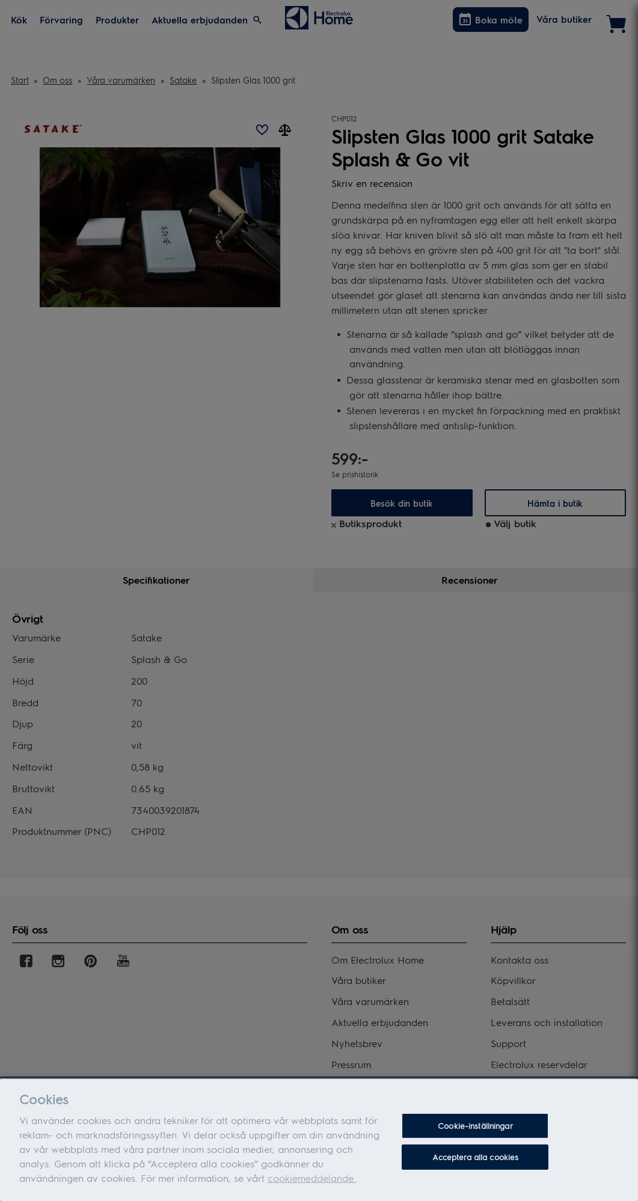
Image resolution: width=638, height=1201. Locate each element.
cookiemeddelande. (312, 1178)
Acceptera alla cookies (475, 1157)
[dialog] (319, 1140)
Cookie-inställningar (475, 1125)
